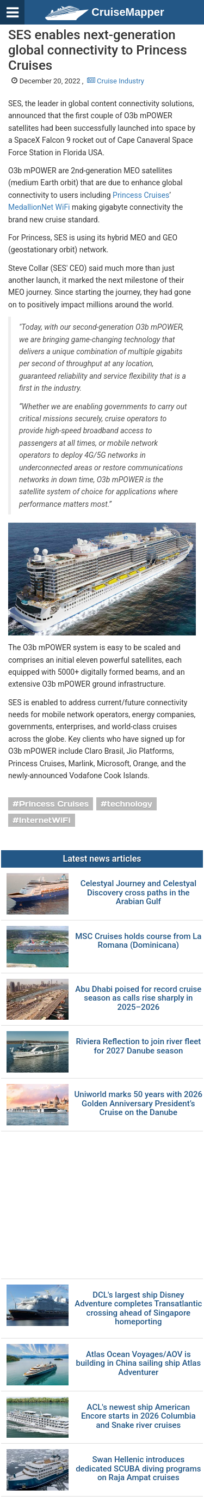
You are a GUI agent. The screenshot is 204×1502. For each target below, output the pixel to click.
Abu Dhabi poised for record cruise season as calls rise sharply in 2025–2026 (138, 998)
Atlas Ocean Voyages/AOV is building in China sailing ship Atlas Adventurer (138, 1363)
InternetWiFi (45, 820)
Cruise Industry (115, 81)
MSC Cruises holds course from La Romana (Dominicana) (138, 941)
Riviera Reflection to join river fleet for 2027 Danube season (138, 1046)
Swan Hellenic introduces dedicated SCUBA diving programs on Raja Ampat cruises (138, 1468)
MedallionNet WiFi (39, 207)
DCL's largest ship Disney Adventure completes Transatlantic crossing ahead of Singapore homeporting (138, 1309)
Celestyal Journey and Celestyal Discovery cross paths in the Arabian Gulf (138, 892)
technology (129, 804)
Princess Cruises (141, 195)
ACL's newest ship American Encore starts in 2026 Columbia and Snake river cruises (138, 1416)
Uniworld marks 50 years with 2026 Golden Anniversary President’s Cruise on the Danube (138, 1103)
